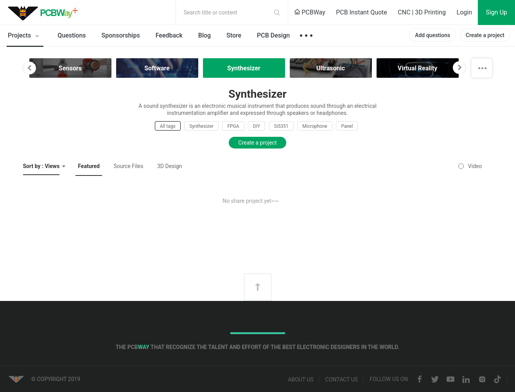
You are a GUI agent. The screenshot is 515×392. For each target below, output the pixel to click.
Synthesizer (201, 126)
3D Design (169, 166)
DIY (256, 126)
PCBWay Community (45, 12)
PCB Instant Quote (361, 12)
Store (233, 35)
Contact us (341, 379)
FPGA (233, 126)
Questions (71, 35)
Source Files (128, 166)
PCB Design (273, 35)
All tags (168, 126)
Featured (89, 166)
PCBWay (309, 12)
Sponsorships (121, 35)
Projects (25, 36)
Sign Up (496, 12)
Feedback (169, 35)
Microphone (314, 126)
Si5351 (281, 126)
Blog (204, 35)
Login (464, 12)
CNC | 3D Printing (422, 12)
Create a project (485, 35)
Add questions (432, 35)
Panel (347, 126)
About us (301, 379)
